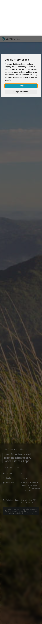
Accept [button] (21, 50)
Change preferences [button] (21, 56)
